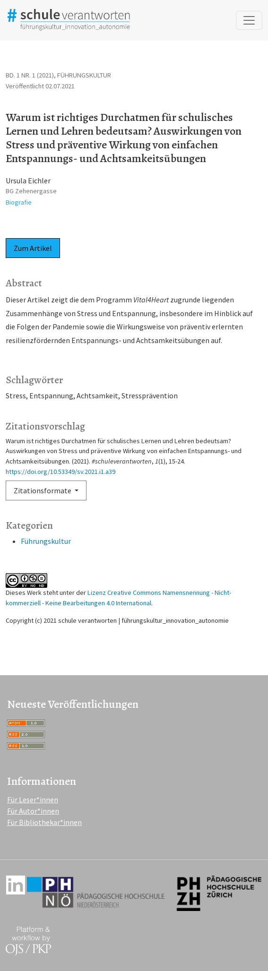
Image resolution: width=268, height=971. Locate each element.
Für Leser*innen (32, 799)
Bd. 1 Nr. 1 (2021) (30, 75)
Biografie (19, 202)
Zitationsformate (43, 490)
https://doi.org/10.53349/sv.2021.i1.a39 (60, 471)
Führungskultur (46, 541)
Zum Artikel (33, 248)
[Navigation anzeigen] (249, 20)
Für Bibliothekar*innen (44, 822)
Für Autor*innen (33, 811)
